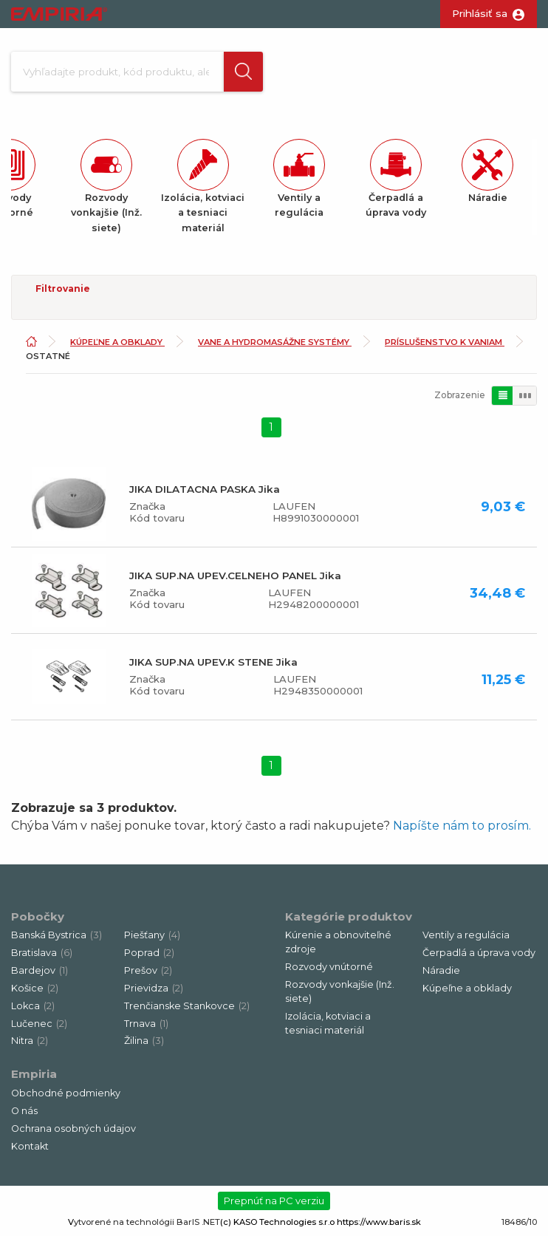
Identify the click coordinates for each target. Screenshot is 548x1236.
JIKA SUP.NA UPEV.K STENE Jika (213, 663)
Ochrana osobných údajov (73, 1130)
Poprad (149, 954)
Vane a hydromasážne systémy (275, 343)
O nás (24, 1112)
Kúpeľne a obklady (117, 343)
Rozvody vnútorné (329, 968)
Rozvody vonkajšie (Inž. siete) (339, 992)
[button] (242, 72)
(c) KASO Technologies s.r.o (277, 1223)
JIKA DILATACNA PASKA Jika (204, 490)
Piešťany (152, 936)
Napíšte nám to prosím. (462, 827)
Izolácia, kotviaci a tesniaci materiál (328, 1024)
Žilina (144, 1042)
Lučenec (39, 1025)
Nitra (29, 1042)
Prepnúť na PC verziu (274, 1202)
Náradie (441, 971)
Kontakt (30, 1147)
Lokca (33, 1007)
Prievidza (153, 989)
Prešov (148, 971)
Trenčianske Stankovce (187, 1007)
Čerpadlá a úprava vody (478, 954)
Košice (34, 989)
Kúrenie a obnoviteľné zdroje (338, 943)
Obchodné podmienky (65, 1094)
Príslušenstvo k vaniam (444, 343)
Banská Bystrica (56, 936)
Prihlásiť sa (479, 13)
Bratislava (41, 954)
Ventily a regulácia (466, 936)
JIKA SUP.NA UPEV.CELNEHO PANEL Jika (235, 577)
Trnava (146, 1025)
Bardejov (39, 971)
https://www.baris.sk (379, 1223)
